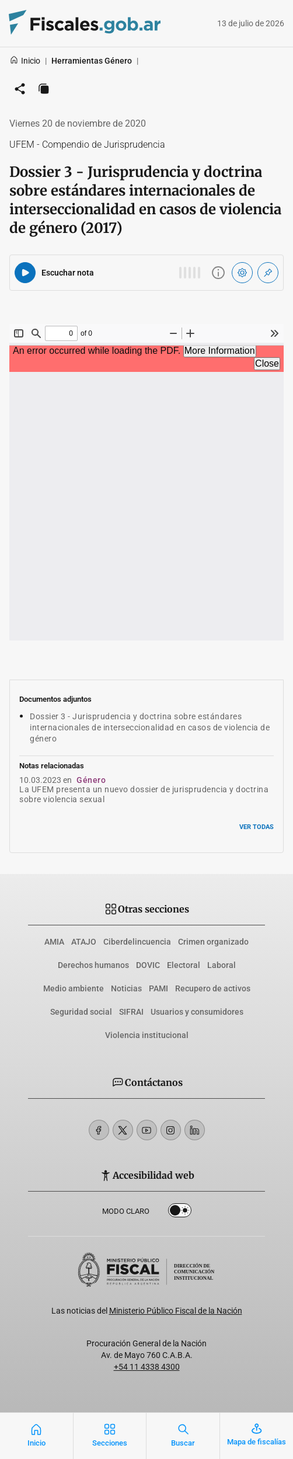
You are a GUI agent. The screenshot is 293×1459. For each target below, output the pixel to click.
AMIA (54, 941)
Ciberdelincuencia (137, 941)
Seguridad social (81, 1011)
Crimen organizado (213, 941)
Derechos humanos (93, 965)
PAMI (158, 988)
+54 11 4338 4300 (147, 1366)
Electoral (183, 965)
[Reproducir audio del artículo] (25, 272)
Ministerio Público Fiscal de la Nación (175, 1310)
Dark (180, 1212)
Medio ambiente (73, 988)
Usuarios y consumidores (197, 1011)
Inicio (24, 60)
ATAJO (83, 941)
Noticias (126, 988)
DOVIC (148, 965)
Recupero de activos (212, 988)
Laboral (221, 965)
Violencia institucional (147, 1035)
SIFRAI (131, 1011)
